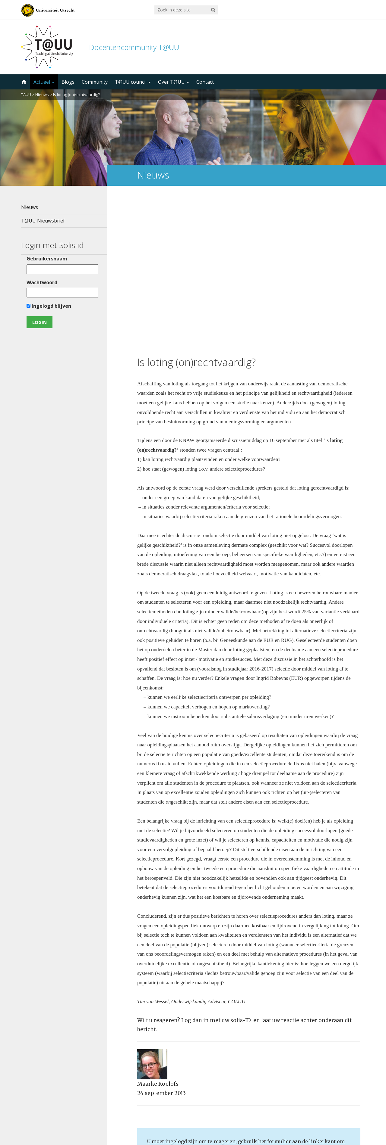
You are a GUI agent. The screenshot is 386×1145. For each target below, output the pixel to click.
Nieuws (42, 94)
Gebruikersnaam (47, 258)
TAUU (26, 94)
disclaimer (353, 1116)
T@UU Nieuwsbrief (43, 220)
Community (95, 82)
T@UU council (133, 82)
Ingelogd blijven (49, 306)
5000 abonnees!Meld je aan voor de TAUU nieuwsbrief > (257, 1066)
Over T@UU (173, 82)
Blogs (68, 82)
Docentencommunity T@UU (134, 47)
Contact (205, 82)
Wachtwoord (42, 282)
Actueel (43, 82)
